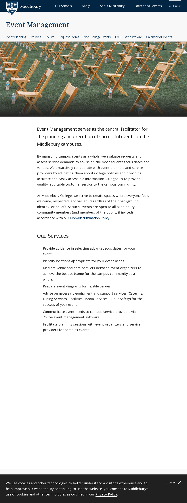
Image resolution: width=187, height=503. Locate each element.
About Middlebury (125, 5)
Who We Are (133, 37)
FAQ (118, 37)
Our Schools (93, 5)
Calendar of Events (159, 37)
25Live (49, 37)
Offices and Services (153, 5)
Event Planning (16, 37)
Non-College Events (97, 37)
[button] (175, 6)
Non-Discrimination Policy (89, 218)
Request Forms (69, 37)
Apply (108, 5)
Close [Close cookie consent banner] (174, 483)
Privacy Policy (106, 494)
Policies (36, 37)
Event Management (37, 25)
